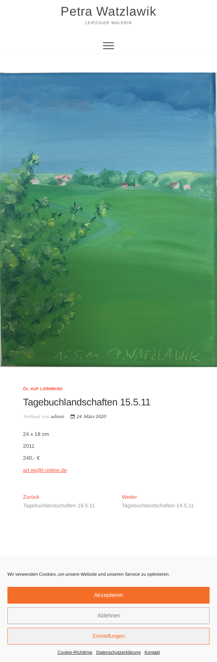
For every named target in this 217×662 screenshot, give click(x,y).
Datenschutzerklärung (118, 652)
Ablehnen (108, 615)
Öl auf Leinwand (42, 388)
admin (56, 417)
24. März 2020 (88, 417)
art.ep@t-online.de (45, 470)
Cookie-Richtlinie (75, 652)
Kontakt (152, 652)
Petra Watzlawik (108, 11)
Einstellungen (109, 636)
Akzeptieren (108, 595)
